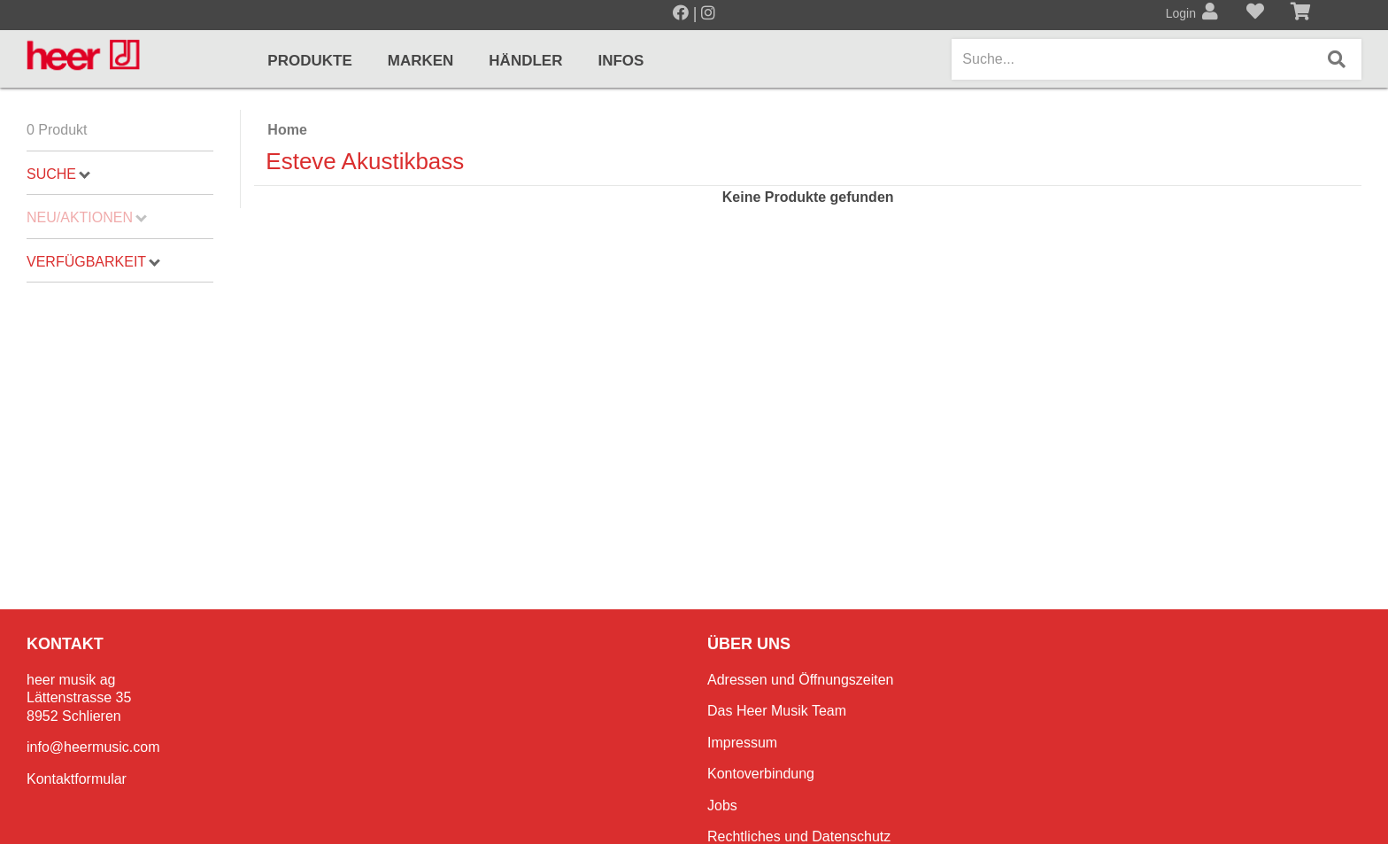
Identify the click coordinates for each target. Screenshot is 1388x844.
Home (286, 129)
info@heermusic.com (93, 747)
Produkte (309, 60)
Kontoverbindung (760, 773)
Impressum (742, 742)
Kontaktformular (77, 778)
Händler (525, 60)
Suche (58, 174)
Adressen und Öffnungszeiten (800, 679)
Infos (621, 60)
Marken (421, 60)
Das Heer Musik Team (776, 710)
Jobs (722, 805)
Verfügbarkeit (93, 261)
